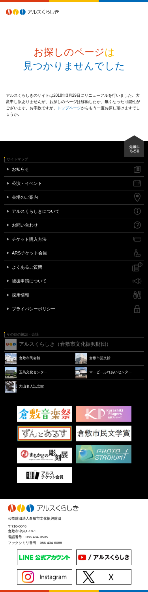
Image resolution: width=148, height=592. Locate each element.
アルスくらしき (46, 11)
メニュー (138, 12)
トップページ (69, 108)
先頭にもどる (134, 146)
